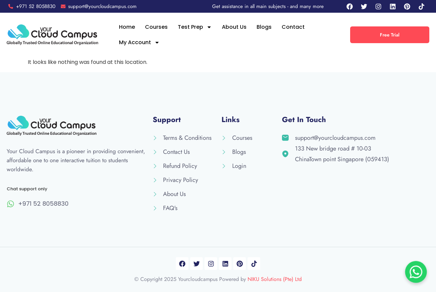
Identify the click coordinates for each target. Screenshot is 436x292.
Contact (293, 27)
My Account (139, 42)
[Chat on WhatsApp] (416, 272)
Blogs (264, 27)
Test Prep (195, 27)
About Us (234, 27)
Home (127, 27)
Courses (156, 27)
